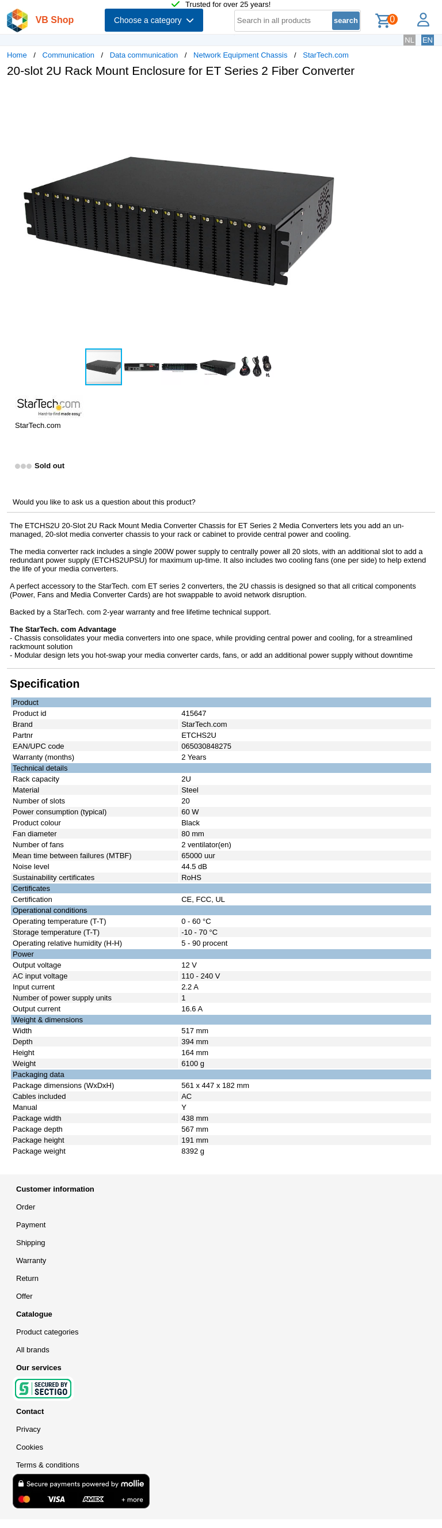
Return (27, 1278)
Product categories (47, 1332)
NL (409, 40)
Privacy (28, 1429)
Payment (30, 1224)
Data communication (144, 55)
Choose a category (154, 20)
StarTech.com (325, 55)
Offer (24, 1296)
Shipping (30, 1242)
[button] (342, 98)
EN (427, 40)
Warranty (31, 1260)
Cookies (29, 1447)
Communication (68, 55)
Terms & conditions (47, 1465)
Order (25, 1207)
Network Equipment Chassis (240, 55)
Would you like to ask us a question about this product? (104, 502)
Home (17, 55)
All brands (32, 1349)
